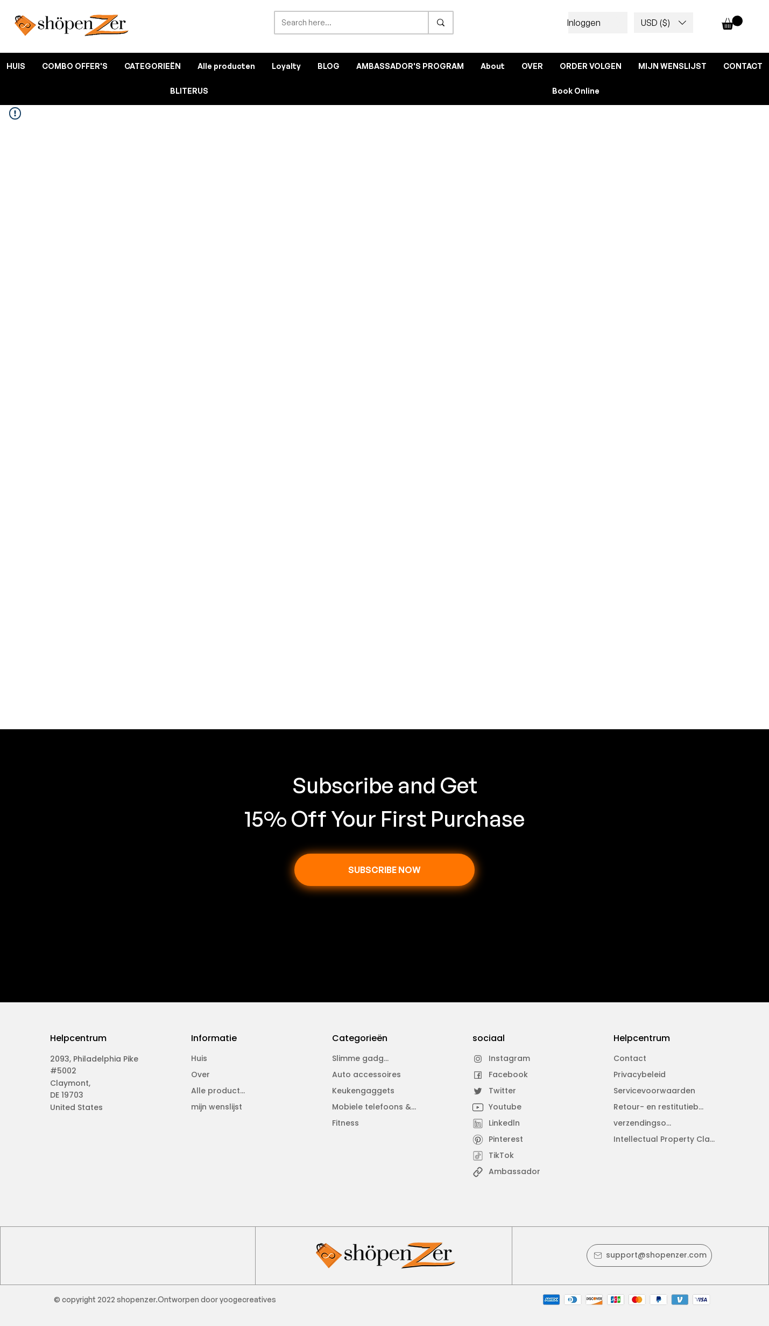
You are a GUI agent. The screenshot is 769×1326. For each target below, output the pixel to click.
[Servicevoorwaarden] (659, 1091)
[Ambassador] (520, 1172)
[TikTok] (502, 1156)
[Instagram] (502, 1059)
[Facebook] (502, 1075)
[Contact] (643, 1059)
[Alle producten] (221, 1091)
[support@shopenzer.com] (649, 1255)
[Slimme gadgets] (362, 1059)
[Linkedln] (502, 1123)
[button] (663, 22)
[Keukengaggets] (375, 1091)
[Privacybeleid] (643, 1075)
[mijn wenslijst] (221, 1107)
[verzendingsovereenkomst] (643, 1123)
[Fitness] (362, 1123)
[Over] (221, 1075)
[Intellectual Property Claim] (665, 1140)
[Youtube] (502, 1107)
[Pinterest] (502, 1140)
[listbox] (663, 22)
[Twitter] (502, 1091)
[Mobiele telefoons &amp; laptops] (378, 1107)
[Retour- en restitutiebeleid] (661, 1107)
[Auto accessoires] (375, 1075)
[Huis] (221, 1059)
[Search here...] (343, 22)
